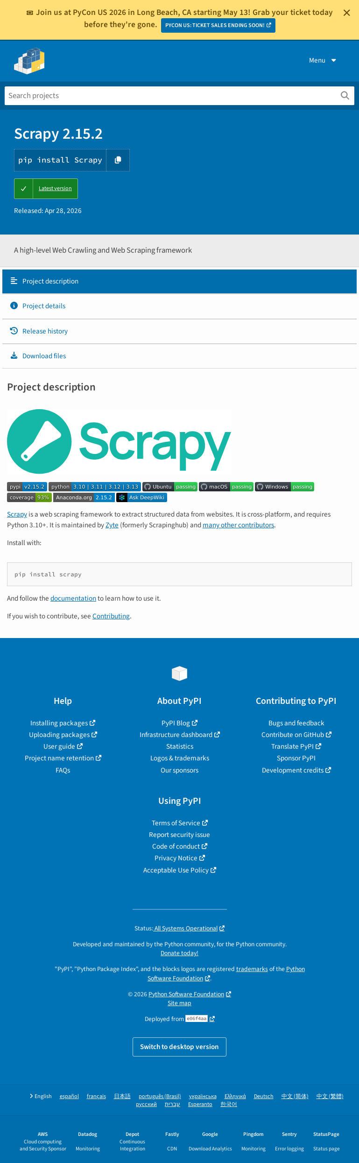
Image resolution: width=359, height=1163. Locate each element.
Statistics (179, 746)
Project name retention (59, 758)
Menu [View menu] (323, 60)
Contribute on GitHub (292, 735)
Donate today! (179, 953)
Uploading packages (59, 735)
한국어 (228, 1104)
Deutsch (264, 1096)
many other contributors (238, 525)
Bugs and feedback (296, 723)
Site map (179, 1003)
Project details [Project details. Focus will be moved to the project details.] (37, 306)
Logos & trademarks (179, 758)
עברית (172, 1104)
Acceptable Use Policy (176, 870)
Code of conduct (176, 846)
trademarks (252, 968)
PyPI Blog (176, 723)
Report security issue (179, 835)
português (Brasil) (160, 1096)
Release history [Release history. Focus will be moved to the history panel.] (38, 331)
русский (146, 1104)
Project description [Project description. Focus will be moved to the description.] (43, 281)
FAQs (63, 770)
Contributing (111, 616)
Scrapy (17, 514)
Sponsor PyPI (296, 758)
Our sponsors (179, 770)
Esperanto (200, 1104)
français (96, 1096)
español (69, 1096)
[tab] (179, 281)
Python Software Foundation (186, 994)
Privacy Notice (176, 858)
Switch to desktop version (179, 1047)
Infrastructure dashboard (176, 735)
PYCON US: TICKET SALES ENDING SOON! (215, 25)
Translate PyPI (292, 746)
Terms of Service (176, 823)
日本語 (122, 1096)
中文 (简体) (295, 1096)
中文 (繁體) (330, 1096)
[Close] (347, 12)
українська (203, 1096)
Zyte (112, 525)
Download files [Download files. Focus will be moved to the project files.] (37, 356)
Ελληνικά (235, 1096)
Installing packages (59, 723)
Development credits (293, 770)
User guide (59, 746)
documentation (73, 598)
